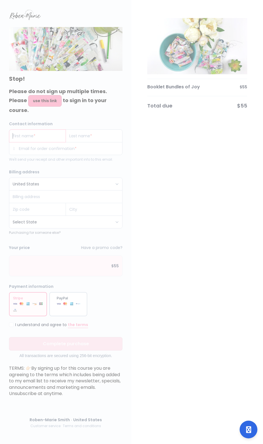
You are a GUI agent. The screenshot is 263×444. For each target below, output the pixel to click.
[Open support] (248, 429)
